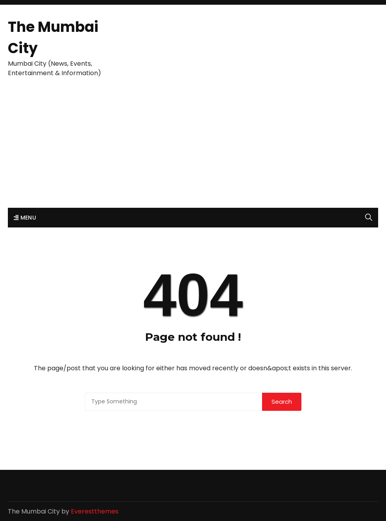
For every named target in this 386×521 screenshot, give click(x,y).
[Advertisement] (193, 149)
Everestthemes (94, 511)
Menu (25, 218)
